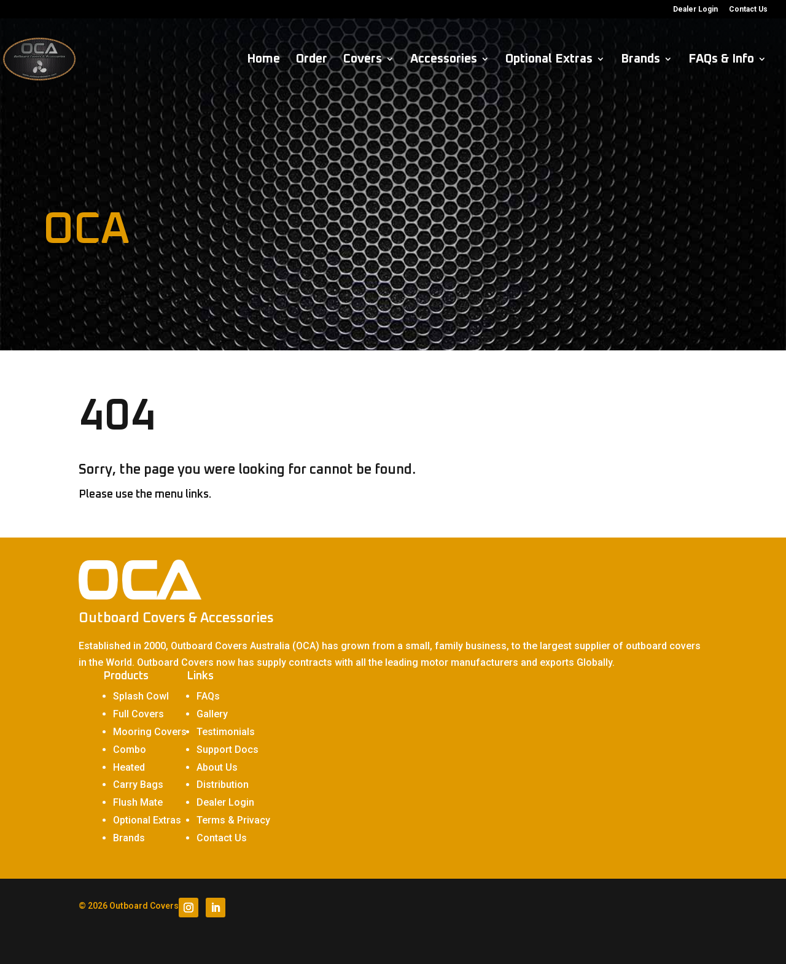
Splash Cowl (141, 696)
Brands (640, 60)
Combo (129, 749)
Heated (129, 767)
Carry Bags (138, 784)
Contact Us (748, 9)
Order (311, 60)
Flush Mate (138, 802)
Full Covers (138, 714)
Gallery (212, 714)
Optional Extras (549, 60)
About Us (217, 767)
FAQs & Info (721, 60)
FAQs (208, 696)
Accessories (443, 60)
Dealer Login (695, 9)
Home (263, 60)
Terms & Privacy (233, 820)
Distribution (222, 784)
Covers (362, 60)
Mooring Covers (150, 732)
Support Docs (227, 749)
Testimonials (225, 732)
